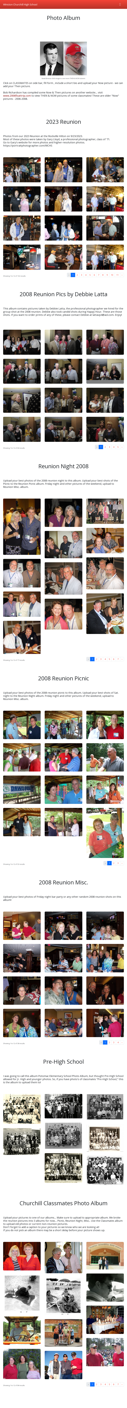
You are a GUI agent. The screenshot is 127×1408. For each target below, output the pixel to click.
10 (112, 275)
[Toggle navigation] (120, 4)
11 (117, 275)
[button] (22, 169)
